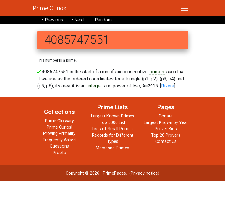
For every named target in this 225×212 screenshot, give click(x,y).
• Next (78, 20)
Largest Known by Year (166, 122)
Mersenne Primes (112, 147)
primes (157, 71)
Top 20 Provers (165, 135)
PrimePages (114, 173)
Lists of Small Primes (112, 128)
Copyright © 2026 (82, 173)
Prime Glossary (59, 120)
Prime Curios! (50, 8)
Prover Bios (166, 128)
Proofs (59, 152)
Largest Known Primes (112, 116)
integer (95, 86)
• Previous (52, 20)
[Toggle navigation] (184, 8)
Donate (166, 116)
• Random (102, 20)
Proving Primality (59, 133)
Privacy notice (144, 173)
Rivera (167, 86)
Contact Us (166, 141)
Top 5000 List (112, 122)
